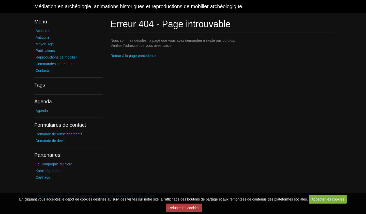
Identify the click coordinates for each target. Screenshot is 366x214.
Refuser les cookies (183, 208)
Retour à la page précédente (133, 56)
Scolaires (43, 31)
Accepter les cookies (328, 199)
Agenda (42, 111)
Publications (45, 51)
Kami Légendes (48, 171)
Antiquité (42, 37)
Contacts (43, 70)
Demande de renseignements (59, 134)
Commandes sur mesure (55, 64)
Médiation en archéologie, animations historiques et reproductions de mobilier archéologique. (138, 6)
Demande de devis (50, 141)
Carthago (43, 177)
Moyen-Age (45, 44)
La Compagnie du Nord (54, 164)
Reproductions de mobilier (56, 57)
